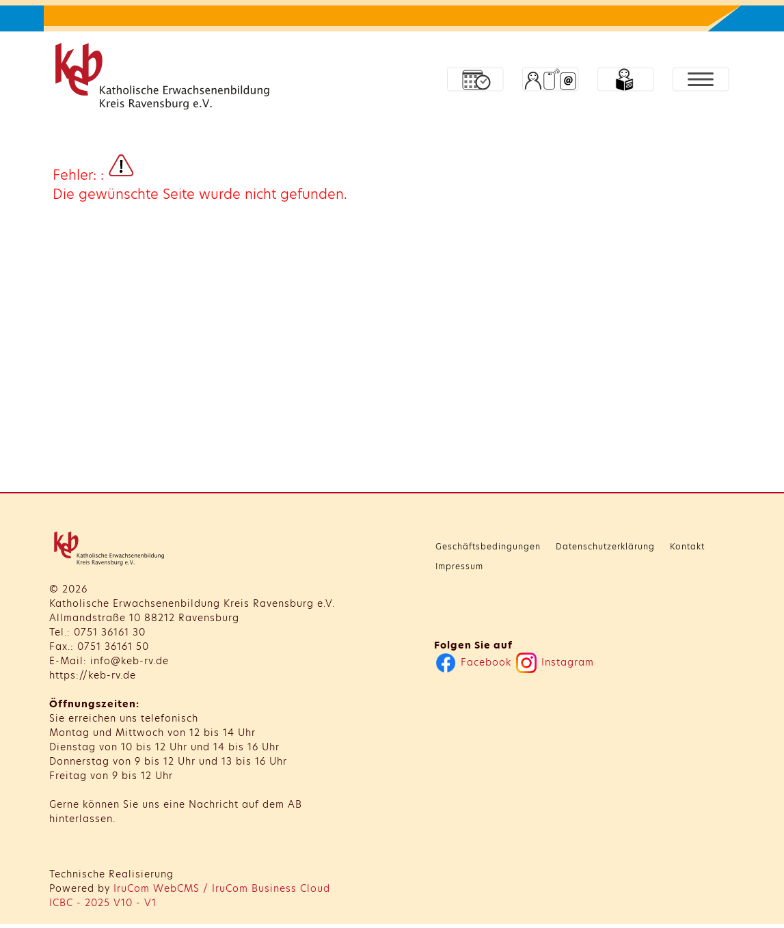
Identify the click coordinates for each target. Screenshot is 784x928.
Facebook (473, 662)
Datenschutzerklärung (605, 546)
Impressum (459, 566)
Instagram (555, 662)
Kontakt (687, 546)
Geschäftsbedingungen (488, 546)
